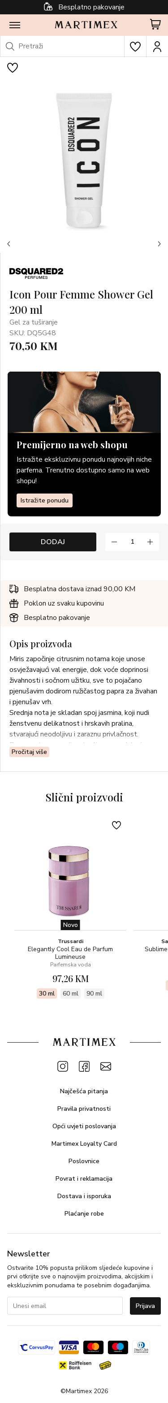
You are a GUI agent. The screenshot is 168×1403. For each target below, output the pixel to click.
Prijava (145, 1306)
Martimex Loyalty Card (84, 1143)
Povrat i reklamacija (84, 1178)
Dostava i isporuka (84, 1196)
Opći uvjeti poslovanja (84, 1126)
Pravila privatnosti (84, 1108)
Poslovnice (84, 1161)
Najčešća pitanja (84, 1091)
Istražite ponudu (45, 500)
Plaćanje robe (84, 1213)
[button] (9, 243)
